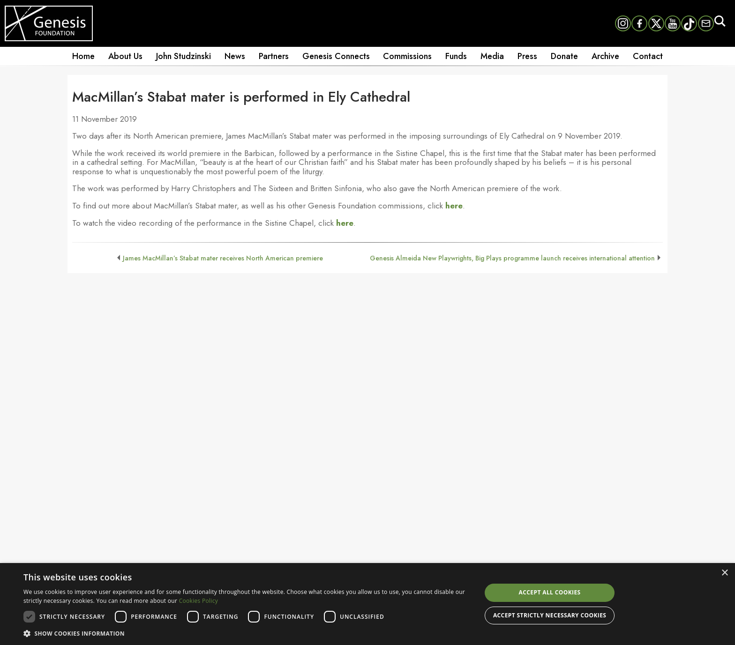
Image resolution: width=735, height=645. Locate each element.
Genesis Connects (336, 56)
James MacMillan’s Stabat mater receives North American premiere (223, 258)
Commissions (407, 56)
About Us (125, 56)
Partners (274, 56)
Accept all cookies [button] (550, 592)
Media (492, 56)
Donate (564, 56)
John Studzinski (183, 56)
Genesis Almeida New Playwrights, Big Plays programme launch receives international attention (512, 258)
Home (83, 56)
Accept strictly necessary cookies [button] (549, 615)
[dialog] (367, 604)
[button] (245, 633)
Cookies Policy (198, 601)
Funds (456, 56)
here (454, 205)
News (235, 56)
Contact (648, 56)
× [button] (724, 573)
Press (527, 56)
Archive (605, 56)
